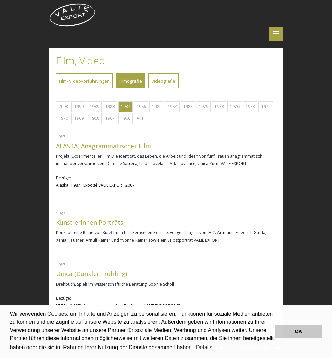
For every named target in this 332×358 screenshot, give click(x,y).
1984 (172, 106)
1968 (94, 118)
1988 (110, 106)
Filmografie (130, 81)
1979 (203, 106)
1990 (79, 106)
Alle (140, 118)
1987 (125, 106)
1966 (125, 118)
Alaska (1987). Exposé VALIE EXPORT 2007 (95, 185)
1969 (79, 118)
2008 (63, 106)
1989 (94, 106)
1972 (266, 106)
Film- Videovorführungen (84, 81)
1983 (188, 106)
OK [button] (298, 331)
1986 (141, 106)
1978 (219, 106)
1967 (110, 118)
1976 (235, 106)
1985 (157, 106)
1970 (63, 118)
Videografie (163, 81)
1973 (250, 106)
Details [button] (204, 347)
